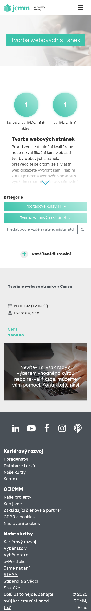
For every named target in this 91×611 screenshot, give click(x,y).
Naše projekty (17, 497)
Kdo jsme (13, 503)
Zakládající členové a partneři (33, 510)
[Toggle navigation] (80, 7)
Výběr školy (15, 548)
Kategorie (13, 197)
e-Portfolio (14, 561)
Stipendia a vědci (21, 581)
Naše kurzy (15, 472)
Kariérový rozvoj (20, 541)
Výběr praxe (16, 555)
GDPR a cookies (19, 517)
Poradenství (16, 459)
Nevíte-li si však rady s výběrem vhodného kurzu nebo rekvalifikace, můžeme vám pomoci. (45, 376)
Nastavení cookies (22, 523)
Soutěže (12, 588)
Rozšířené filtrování (51, 254)
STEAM (11, 574)
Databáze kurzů (19, 465)
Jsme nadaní (17, 568)
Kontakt (11, 479)
